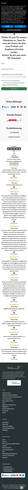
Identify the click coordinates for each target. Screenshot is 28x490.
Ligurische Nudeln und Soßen (10, 395)
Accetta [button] (20, 26)
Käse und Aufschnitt (7, 400)
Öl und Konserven (7, 399)
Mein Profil (5, 424)
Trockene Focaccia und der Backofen (12, 397)
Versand (4, 445)
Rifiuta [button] (7, 26)
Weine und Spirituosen (8, 408)
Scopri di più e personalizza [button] (14, 30)
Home (3, 439)
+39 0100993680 (7, 471)
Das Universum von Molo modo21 (11, 443)
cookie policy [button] (23, 13)
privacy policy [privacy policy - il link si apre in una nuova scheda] (19, 7)
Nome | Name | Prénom (7, 69)
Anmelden (5, 430)
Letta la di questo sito (10, 80)
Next (17, 163)
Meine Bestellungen (7, 426)
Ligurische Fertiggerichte (9, 404)
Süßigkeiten (5, 406)
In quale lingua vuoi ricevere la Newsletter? (12, 74)
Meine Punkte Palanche (8, 428)
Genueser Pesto (6, 393)
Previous (12, 163)
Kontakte (4, 457)
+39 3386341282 (14, 132)
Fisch (3, 402)
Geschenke (5, 410)
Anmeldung (5, 422)
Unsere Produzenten (7, 449)
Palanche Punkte (6, 447)
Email (3, 63)
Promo (4, 412)
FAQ (3, 451)
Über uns (4, 441)
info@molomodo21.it (14, 137)
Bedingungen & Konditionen (9, 453)
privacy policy (9, 80)
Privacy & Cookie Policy (8, 455)
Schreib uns (14, 382)
